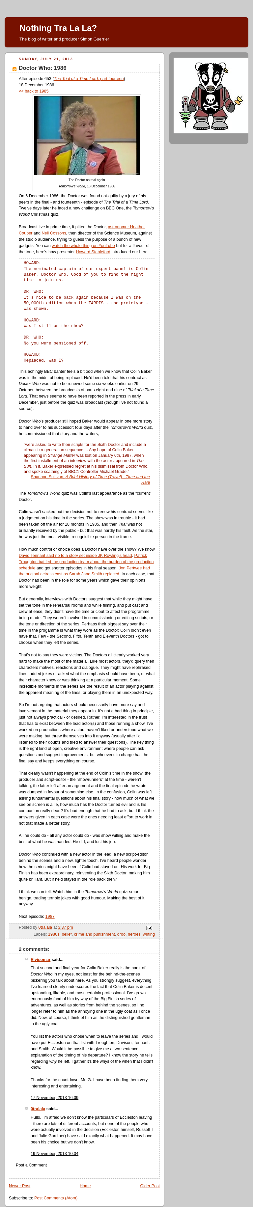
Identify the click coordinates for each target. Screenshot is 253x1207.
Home (85, 1186)
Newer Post (19, 1186)
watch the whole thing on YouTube (83, 245)
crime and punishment (94, 934)
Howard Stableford (93, 252)
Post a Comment (31, 1165)
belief (66, 934)
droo (121, 934)
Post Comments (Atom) (55, 1198)
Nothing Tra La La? (58, 28)
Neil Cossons (54, 233)
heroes (134, 934)
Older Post (150, 1186)
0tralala (38, 1109)
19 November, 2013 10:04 (54, 1153)
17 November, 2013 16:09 (54, 1097)
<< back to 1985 (33, 91)
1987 (50, 916)
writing (149, 934)
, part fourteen (89, 78)
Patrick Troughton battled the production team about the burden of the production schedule (86, 561)
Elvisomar (40, 959)
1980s (53, 934)
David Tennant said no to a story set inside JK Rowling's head (75, 555)
